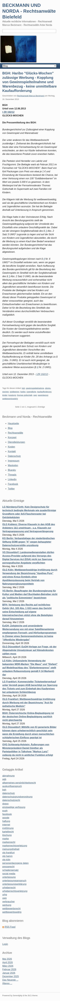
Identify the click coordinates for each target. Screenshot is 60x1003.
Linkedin (12, 479)
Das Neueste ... (10, 980)
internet (6, 824)
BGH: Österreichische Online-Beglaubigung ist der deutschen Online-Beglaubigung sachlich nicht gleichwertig (28, 716)
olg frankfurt (8, 852)
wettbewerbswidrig (10, 399)
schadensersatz (10, 870)
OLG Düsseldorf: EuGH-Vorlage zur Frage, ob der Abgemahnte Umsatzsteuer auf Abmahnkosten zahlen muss (29, 650)
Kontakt (12, 451)
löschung (7, 835)
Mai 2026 (7, 959)
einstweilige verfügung (13, 807)
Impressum (13, 460)
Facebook (13, 484)
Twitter (11, 488)
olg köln (6, 859)
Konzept (12, 437)
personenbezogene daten (15, 863)
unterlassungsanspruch (14, 880)
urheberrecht (9, 887)
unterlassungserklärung (14, 884)
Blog (10, 428)
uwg (35, 395)
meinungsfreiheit (10, 849)
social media (8, 873)
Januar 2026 (8, 973)
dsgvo (5, 803)
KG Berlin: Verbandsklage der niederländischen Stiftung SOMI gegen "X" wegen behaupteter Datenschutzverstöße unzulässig (28, 542)
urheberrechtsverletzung (14, 891)
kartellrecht (8, 831)
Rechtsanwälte (15, 433)
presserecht (8, 866)
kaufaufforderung (44, 392)
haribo (23, 392)
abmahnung (8, 775)
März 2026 (7, 966)
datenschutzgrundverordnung (17, 796)
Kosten (11, 447)
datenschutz (8, 793)
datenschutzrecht (11, 800)
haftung (6, 821)
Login (5, 944)
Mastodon (13, 465)
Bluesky (12, 470)
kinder (4, 395)
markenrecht (8, 842)
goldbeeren (14, 392)
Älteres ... (7, 983)
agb (4, 779)
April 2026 (7, 962)
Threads (12, 474)
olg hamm (7, 856)
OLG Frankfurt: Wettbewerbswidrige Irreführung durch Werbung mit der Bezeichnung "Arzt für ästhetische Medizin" (28, 702)
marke (5, 838)
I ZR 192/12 (8, 112)
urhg (4, 894)
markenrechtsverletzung (14, 845)
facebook (7, 814)
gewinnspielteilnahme (35, 388)
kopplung (12, 395)
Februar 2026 (9, 969)
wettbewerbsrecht (11, 908)
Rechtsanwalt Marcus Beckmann (30, 96)
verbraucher (8, 901)
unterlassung (9, 877)
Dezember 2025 (10, 976)
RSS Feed (10, 927)
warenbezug (43, 395)
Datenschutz (14, 456)
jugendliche (31, 392)
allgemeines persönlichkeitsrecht (19, 782)
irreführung (7, 828)
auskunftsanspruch (12, 786)
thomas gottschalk (24, 395)
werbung (6, 905)
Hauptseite (13, 423)
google (5, 817)
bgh (23, 388)
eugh (5, 810)
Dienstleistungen (16, 442)
